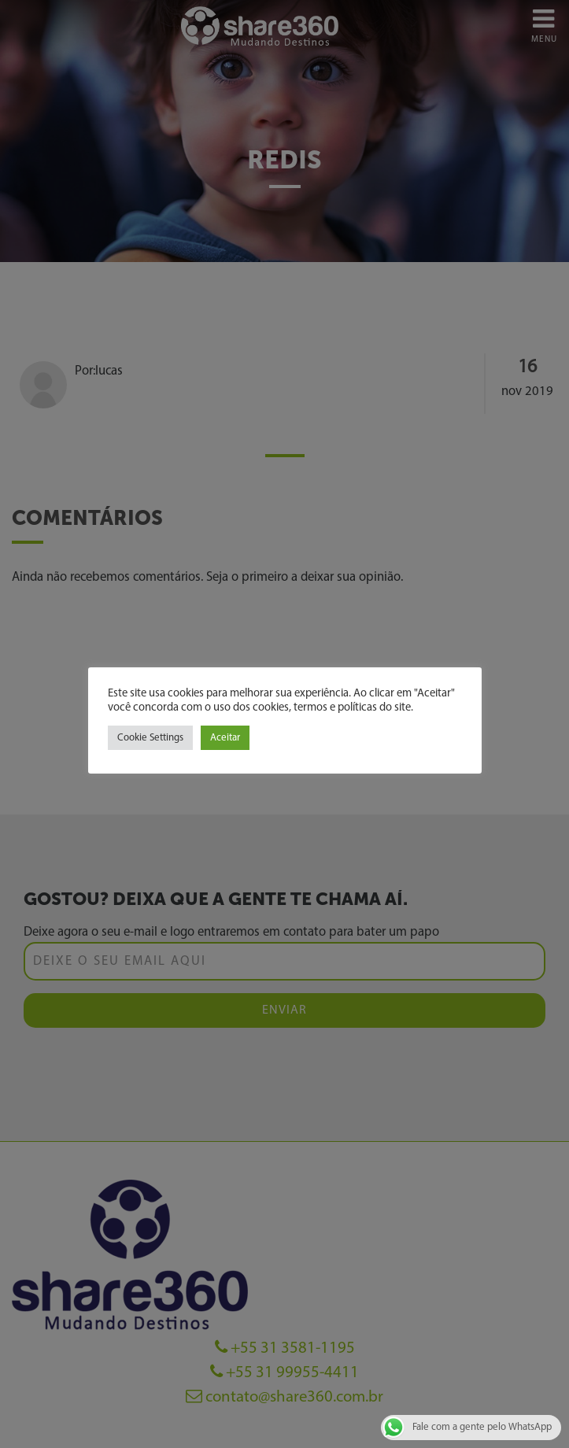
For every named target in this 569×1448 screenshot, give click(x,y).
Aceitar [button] (225, 738)
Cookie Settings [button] (150, 738)
